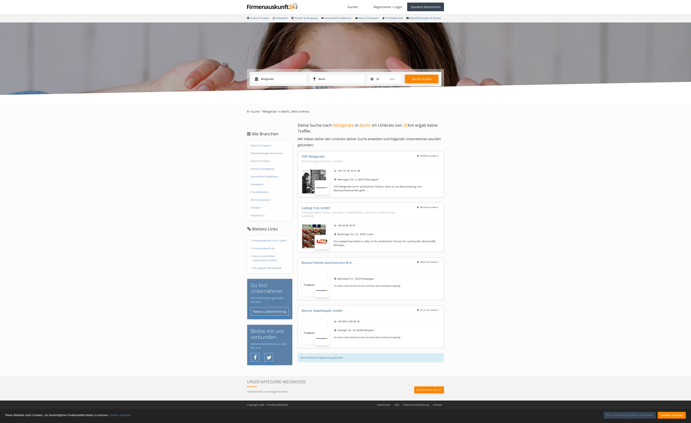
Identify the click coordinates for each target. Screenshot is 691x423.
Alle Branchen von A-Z (429, 389)
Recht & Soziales (261, 199)
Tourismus (257, 215)
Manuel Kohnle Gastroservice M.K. (326, 263)
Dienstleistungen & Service (267, 153)
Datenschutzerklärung (416, 404)
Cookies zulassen (671, 415)
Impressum (383, 404)
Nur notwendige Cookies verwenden (629, 415)
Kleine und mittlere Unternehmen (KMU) (265, 258)
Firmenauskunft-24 (264, 248)
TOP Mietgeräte (313, 156)
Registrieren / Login (388, 7)
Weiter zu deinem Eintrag (269, 312)
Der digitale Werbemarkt (267, 268)
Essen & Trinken (261, 161)
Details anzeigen (120, 415)
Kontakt (437, 404)
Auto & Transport (261, 145)
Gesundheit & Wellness (265, 176)
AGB (396, 404)
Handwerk (257, 184)
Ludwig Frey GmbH (315, 208)
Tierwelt (256, 207)
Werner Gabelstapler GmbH (322, 311)
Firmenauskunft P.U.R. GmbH (269, 240)
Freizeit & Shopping (263, 168)
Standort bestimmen (426, 7)
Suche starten (422, 79)
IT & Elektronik (260, 192)
